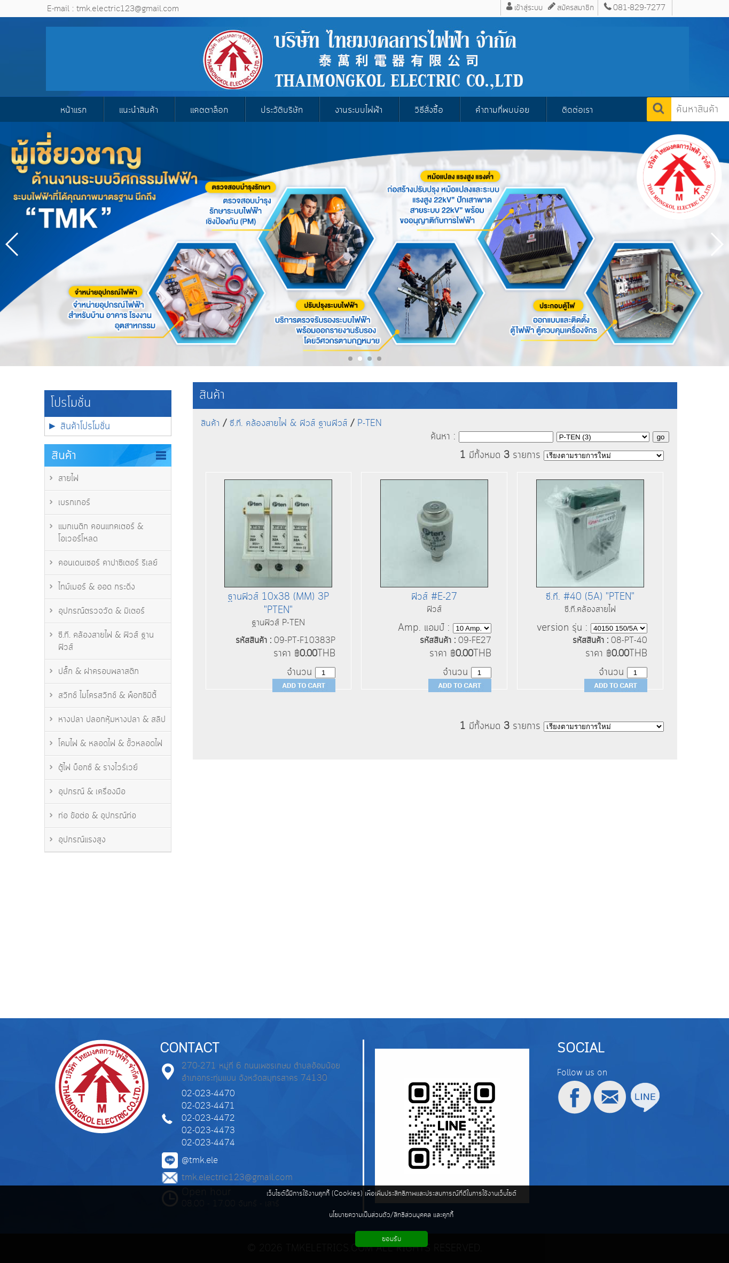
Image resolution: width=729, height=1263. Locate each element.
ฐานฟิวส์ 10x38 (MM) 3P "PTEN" (278, 603)
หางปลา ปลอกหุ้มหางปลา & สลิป (112, 720)
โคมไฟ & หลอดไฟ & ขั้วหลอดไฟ (110, 744)
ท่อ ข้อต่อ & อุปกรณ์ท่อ (97, 816)
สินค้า (212, 395)
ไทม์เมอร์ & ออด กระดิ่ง (96, 587)
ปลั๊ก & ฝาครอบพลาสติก (98, 671)
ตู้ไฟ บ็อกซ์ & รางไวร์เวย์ (98, 768)
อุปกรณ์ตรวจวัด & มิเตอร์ (101, 611)
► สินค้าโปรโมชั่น (79, 426)
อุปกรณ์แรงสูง (82, 840)
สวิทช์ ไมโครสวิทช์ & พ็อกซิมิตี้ (107, 695)
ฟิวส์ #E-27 (434, 596)
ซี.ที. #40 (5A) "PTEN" (590, 596)
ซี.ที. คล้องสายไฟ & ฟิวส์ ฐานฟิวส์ (288, 423)
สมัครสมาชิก (575, 7)
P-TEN (369, 423)
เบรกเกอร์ (74, 503)
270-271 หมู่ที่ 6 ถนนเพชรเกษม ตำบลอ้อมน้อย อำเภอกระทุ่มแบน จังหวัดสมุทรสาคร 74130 (261, 1072)
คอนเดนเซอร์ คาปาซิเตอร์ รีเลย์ (108, 563)
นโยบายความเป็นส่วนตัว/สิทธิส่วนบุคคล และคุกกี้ (391, 1215)
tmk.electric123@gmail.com (237, 1178)
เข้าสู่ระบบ (528, 7)
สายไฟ (68, 478)
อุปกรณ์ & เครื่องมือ (92, 792)
